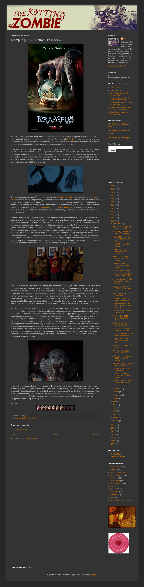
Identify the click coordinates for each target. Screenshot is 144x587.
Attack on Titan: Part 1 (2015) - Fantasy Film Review (121, 376)
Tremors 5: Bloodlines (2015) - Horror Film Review (120, 258)
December (117, 224)
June (115, 405)
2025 (113, 189)
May (114, 408)
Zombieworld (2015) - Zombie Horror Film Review (120, 265)
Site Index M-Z (115, 90)
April (115, 411)
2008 (113, 444)
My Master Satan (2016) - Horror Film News (121, 352)
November (117, 389)
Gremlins (61, 197)
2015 (113, 221)
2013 (113, 428)
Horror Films (33, 418)
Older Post (95, 435)
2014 (113, 425)
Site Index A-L (115, 88)
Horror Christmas (23, 418)
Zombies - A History (117, 457)
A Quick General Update (121, 271)
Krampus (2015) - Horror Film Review (121, 369)
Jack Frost (70, 197)
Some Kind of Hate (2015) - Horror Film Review (122, 299)
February (116, 417)
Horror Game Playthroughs (120, 500)
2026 (113, 186)
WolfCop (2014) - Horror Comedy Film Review (121, 324)
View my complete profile (117, 66)
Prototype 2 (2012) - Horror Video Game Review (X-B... (122, 383)
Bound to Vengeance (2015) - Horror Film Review (122, 275)
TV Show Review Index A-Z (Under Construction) (120, 99)
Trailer (112, 497)
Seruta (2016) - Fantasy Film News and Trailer (121, 329)
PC (111, 486)
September (117, 395)
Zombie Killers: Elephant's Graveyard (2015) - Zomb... (121, 251)
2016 (113, 218)
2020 (113, 205)
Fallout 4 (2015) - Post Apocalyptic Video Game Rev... (122, 239)
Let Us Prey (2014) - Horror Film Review (122, 294)
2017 (113, 215)
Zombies (113, 470)
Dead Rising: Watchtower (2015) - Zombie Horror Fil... (121, 288)
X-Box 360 (114, 492)
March (115, 414)
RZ (125, 39)
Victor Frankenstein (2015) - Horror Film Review (122, 334)
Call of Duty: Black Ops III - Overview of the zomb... (122, 233)
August (115, 398)
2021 (113, 202)
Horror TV (114, 489)
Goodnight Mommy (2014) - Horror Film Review (122, 364)
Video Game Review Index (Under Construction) (120, 108)
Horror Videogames (117, 472)
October (116, 392)
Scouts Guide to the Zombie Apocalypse (56, 207)
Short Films (114, 478)
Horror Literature (116, 475)
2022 (113, 199)
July (114, 401)
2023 (113, 195)
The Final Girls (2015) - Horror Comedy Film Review (120, 318)
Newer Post (16, 435)
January (116, 421)
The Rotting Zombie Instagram (119, 138)
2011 (113, 434)
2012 (113, 431)
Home (56, 435)
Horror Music (115, 481)
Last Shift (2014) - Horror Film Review (121, 312)
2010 (113, 438)
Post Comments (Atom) (29, 438)
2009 (113, 441)
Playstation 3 (115, 495)
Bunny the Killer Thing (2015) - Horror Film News (120, 341)
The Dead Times (116, 454)
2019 (113, 208)
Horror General (115, 484)
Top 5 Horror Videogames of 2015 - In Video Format (122, 228)
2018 (113, 211)
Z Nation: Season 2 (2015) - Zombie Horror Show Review (122, 281)
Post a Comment (20, 430)
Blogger (93, 575)
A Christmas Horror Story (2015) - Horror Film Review (121, 358)
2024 (113, 192)
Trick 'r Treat (71, 139)
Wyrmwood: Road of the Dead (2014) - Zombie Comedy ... (121, 306)
